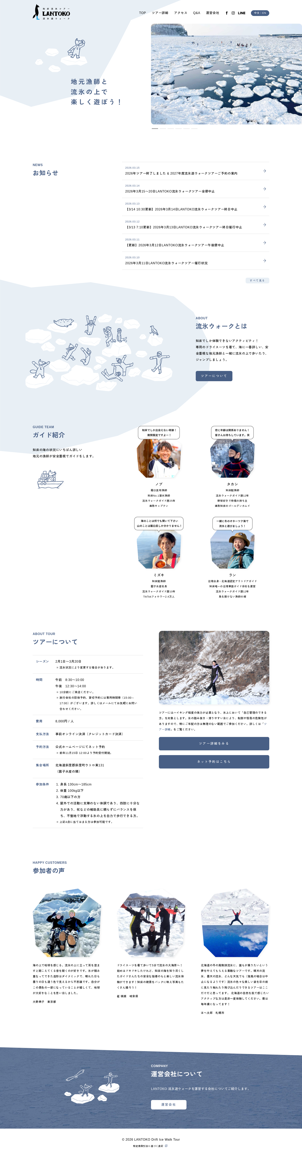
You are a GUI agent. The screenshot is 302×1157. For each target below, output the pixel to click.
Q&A (196, 13)
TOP (142, 13)
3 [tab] (170, 130)
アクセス (180, 13)
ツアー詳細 (160, 13)
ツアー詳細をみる (214, 743)
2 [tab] (162, 130)
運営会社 (212, 13)
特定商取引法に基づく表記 (148, 1146)
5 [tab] (185, 130)
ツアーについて (214, 376)
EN (264, 12)
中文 (257, 12)
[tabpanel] (226, 74)
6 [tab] (193, 130)
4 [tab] (177, 130)
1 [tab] (154, 130)
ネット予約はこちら (214, 761)
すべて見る (257, 280)
